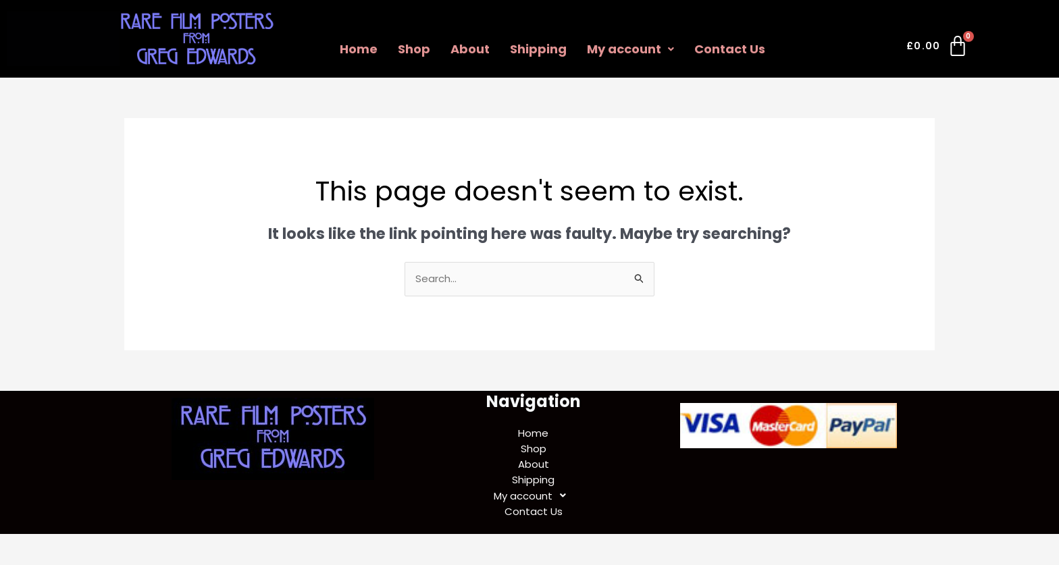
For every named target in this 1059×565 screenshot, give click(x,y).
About (470, 49)
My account (630, 49)
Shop (414, 49)
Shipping (538, 49)
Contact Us (729, 49)
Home (359, 49)
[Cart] (938, 48)
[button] (630, 49)
